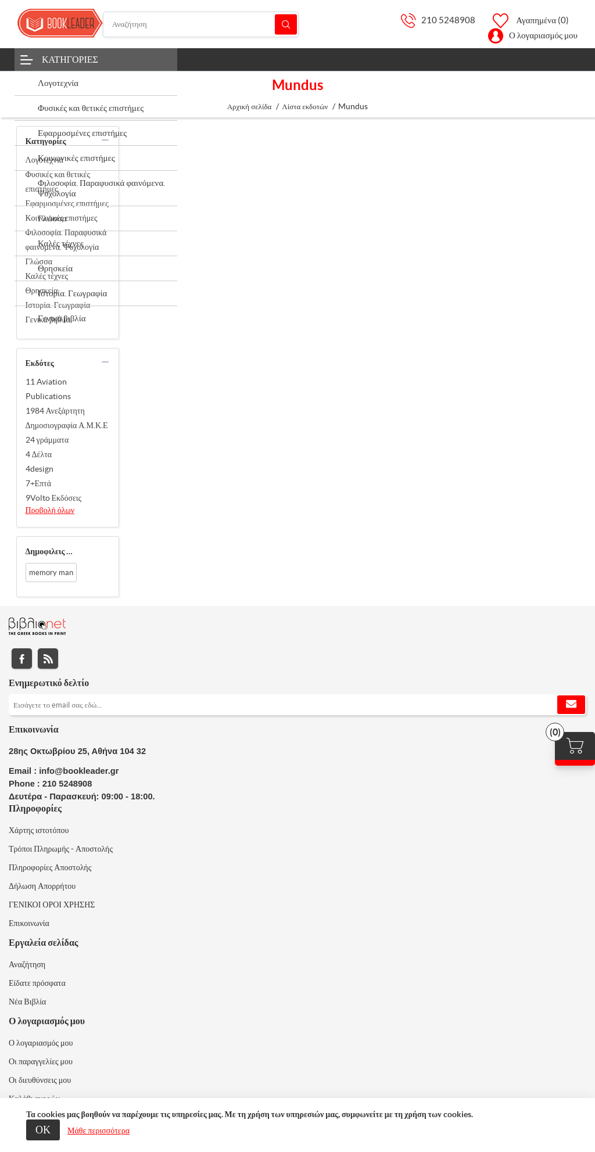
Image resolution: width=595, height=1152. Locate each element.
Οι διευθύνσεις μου (40, 1080)
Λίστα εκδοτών (305, 106)
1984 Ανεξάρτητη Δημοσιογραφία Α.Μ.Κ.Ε (67, 418)
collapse (105, 140)
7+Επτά (39, 483)
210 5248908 (448, 20)
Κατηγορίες (70, 59)
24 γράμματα (47, 439)
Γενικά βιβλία (48, 319)
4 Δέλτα (39, 454)
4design (39, 468)
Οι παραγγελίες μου (41, 1061)
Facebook (22, 658)
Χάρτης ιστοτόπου (39, 830)
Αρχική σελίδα (249, 106)
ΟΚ (43, 1130)
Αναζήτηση (286, 24)
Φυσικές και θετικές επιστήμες (58, 181)
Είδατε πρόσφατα (37, 983)
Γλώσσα (39, 261)
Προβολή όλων (50, 510)
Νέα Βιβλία (27, 1001)
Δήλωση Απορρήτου (42, 886)
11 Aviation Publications (48, 389)
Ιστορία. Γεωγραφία (58, 305)
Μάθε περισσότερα (98, 1130)
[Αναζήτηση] (201, 24)
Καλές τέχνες (47, 276)
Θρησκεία (42, 290)
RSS (48, 658)
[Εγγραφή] (297, 704)
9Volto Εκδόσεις (54, 498)
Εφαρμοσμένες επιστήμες (67, 203)
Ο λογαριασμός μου (543, 35)
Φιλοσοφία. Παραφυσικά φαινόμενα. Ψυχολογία (66, 240)
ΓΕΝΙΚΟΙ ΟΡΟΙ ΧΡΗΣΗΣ (52, 904)
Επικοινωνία (29, 923)
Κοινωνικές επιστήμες (62, 217)
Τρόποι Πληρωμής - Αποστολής (61, 848)
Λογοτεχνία (45, 159)
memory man (51, 572)
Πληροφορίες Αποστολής (50, 867)
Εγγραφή (571, 704)
